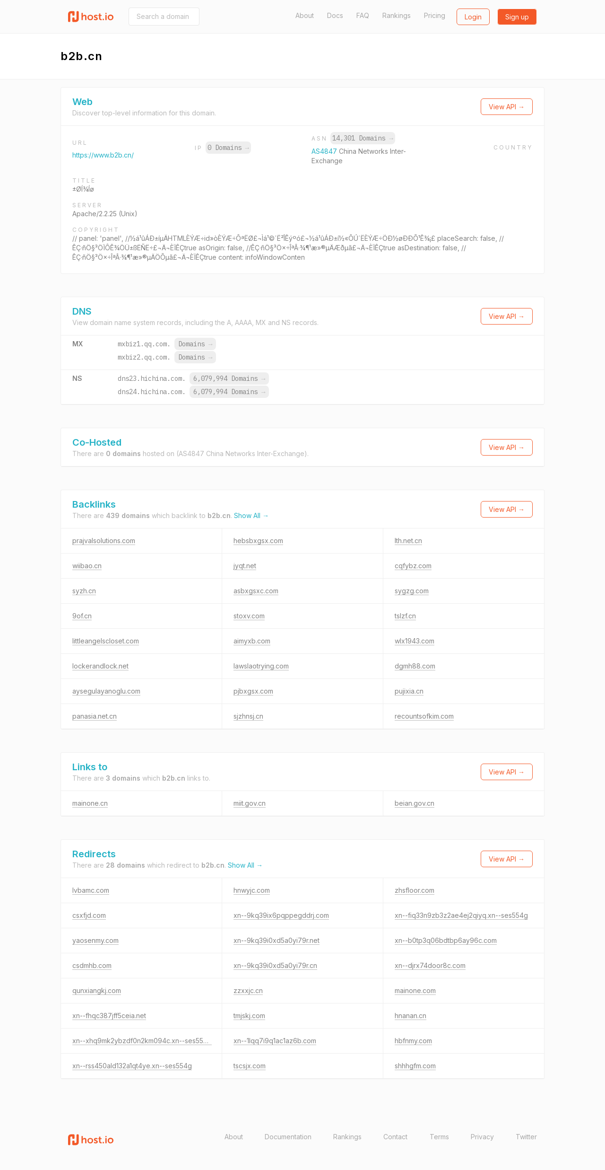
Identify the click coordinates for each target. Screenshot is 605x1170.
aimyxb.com (251, 641)
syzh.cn (84, 591)
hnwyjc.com (251, 890)
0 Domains (228, 147)
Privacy (482, 1137)
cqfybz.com (413, 566)
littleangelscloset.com (105, 641)
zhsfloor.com (414, 890)
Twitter (526, 1137)
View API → (507, 107)
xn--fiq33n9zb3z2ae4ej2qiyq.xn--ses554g (461, 915)
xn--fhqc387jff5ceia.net (109, 1016)
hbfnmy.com (413, 1041)
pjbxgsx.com (253, 691)
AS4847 (325, 151)
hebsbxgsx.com (258, 541)
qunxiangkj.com (96, 990)
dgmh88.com (415, 666)
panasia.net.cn (94, 716)
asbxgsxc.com (255, 591)
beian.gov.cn (414, 803)
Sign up (517, 17)
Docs (335, 15)
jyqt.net (244, 566)
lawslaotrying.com (261, 666)
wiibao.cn (87, 566)
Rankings (396, 15)
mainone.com (415, 990)
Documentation (288, 1137)
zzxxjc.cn (248, 990)
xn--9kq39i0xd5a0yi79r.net (276, 940)
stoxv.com (249, 616)
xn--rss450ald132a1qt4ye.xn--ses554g (132, 1066)
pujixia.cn (409, 691)
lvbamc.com (90, 890)
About (304, 15)
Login (473, 17)
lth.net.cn (408, 541)
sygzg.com (412, 591)
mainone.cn (90, 803)
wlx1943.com (414, 641)
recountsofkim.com (424, 716)
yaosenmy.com (95, 940)
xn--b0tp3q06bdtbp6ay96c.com (446, 940)
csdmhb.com (92, 965)
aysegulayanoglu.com (106, 691)
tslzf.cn (405, 616)
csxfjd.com (89, 915)
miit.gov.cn (249, 803)
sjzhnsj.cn (248, 716)
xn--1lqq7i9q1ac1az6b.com (274, 1041)
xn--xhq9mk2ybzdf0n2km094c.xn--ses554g (142, 1041)
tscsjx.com (249, 1066)
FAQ (362, 15)
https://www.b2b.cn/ (103, 155)
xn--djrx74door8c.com (430, 965)
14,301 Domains (362, 138)
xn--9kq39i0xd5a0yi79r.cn (275, 965)
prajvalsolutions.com (103, 541)
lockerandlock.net (100, 666)
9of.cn (82, 616)
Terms (439, 1137)
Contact (395, 1137)
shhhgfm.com (415, 1066)
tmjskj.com (249, 1016)
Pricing (434, 15)
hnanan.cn (410, 1016)
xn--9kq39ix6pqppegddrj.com (281, 915)
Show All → (251, 515)
